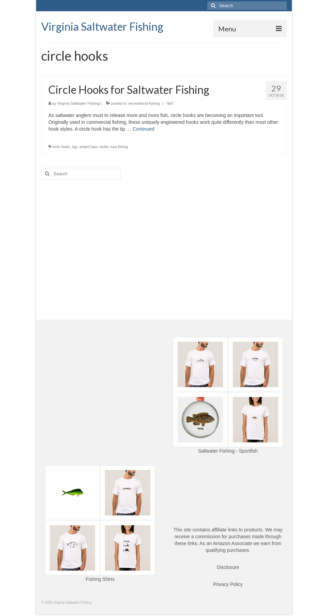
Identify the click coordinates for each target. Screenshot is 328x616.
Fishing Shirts (100, 579)
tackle (104, 147)
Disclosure (228, 567)
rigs (74, 147)
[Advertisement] (164, 237)
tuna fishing (119, 147)
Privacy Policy (228, 584)
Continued (143, 129)
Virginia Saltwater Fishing (102, 26)
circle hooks (61, 147)
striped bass (88, 147)
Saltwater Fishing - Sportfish (228, 451)
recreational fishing (144, 103)
